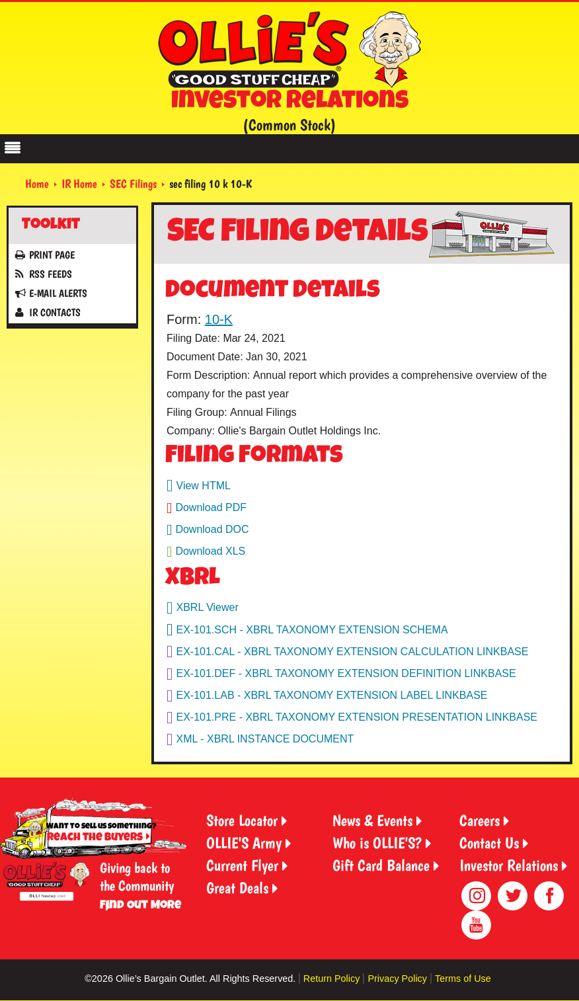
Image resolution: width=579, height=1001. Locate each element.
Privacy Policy (397, 978)
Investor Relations (508, 865)
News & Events (372, 820)
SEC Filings (133, 183)
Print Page (52, 255)
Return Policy (331, 978)
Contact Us (489, 842)
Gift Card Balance (381, 865)
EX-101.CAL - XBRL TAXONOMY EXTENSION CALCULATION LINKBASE (352, 651)
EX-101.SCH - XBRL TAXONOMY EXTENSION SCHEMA (312, 629)
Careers (479, 820)
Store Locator (242, 820)
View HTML (203, 485)
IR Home (79, 183)
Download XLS (210, 551)
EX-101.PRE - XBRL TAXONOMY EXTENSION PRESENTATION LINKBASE (357, 717)
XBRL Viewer (207, 607)
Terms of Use (463, 978)
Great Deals (237, 887)
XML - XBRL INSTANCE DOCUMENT (265, 738)
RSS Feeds (50, 274)
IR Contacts (55, 312)
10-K (219, 319)
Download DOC (212, 529)
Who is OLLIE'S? (377, 842)
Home (37, 183)
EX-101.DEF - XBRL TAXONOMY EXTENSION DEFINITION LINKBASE (346, 673)
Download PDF (211, 507)
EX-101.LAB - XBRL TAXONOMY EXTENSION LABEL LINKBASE (332, 695)
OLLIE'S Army (244, 842)
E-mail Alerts (58, 293)
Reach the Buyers (95, 838)
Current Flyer (242, 865)
